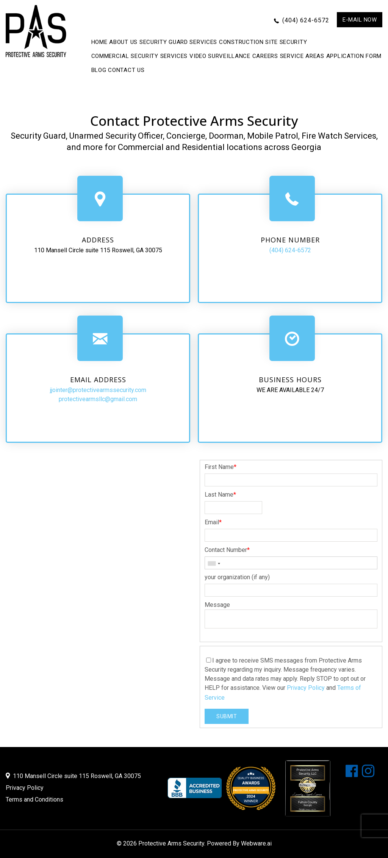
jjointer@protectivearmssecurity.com (98, 390)
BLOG (98, 70)
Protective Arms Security (171, 843)
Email (213, 522)
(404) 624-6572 (305, 20)
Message (217, 604)
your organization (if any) (237, 577)
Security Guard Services (178, 42)
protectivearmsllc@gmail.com (98, 399)
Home (99, 42)
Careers (265, 56)
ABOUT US (123, 42)
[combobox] (213, 563)
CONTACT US (126, 70)
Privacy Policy (306, 687)
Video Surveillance (219, 56)
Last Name (220, 494)
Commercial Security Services (139, 56)
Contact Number (227, 549)
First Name (220, 466)
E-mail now (360, 19)
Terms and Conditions (34, 799)
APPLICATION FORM (354, 56)
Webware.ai (256, 843)
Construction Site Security (263, 42)
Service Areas (302, 56)
